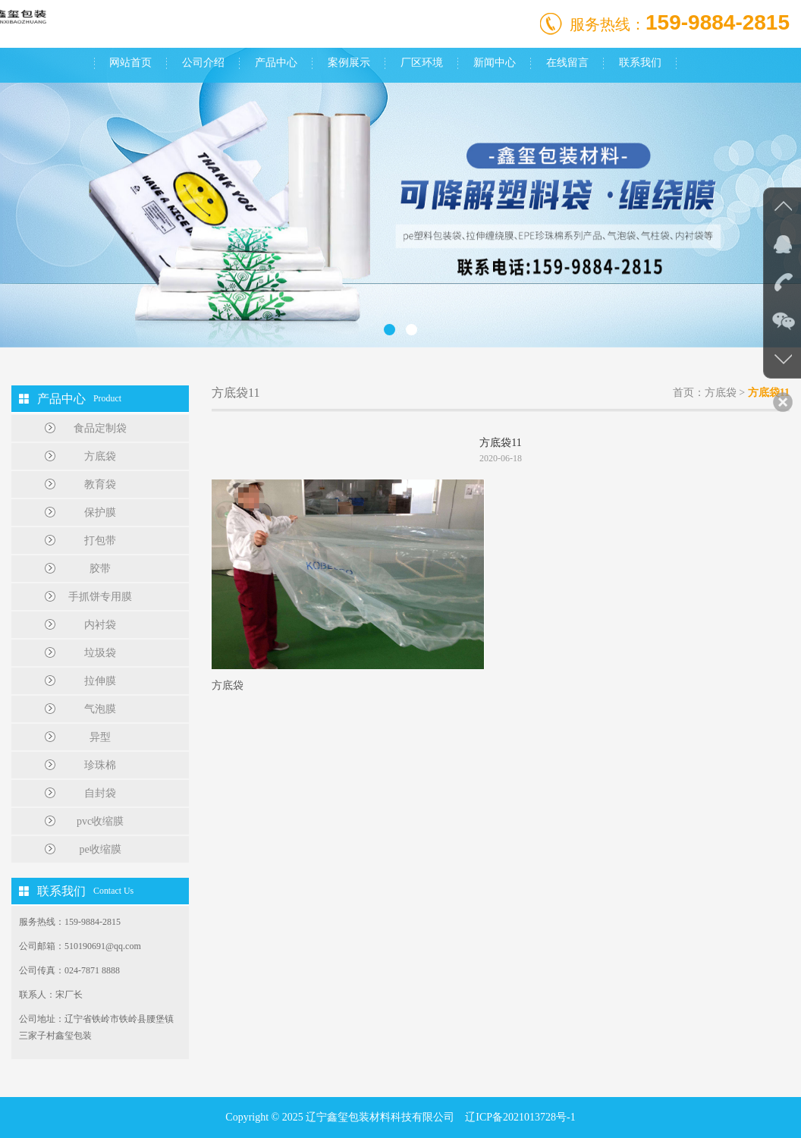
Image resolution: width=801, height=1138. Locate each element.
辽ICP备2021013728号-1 (520, 1117)
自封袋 (100, 793)
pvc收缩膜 (100, 821)
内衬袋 (100, 624)
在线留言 (567, 62)
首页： (689, 392)
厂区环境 (421, 62)
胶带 (100, 568)
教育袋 (100, 484)
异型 (100, 737)
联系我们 (640, 62)
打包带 (100, 540)
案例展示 (349, 62)
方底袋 (100, 456)
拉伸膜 (100, 681)
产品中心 (276, 62)
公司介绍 (203, 62)
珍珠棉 (100, 765)
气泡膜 (100, 709)
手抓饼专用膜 (100, 596)
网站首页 (130, 62)
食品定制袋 (100, 428)
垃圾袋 (100, 653)
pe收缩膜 (100, 849)
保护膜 (100, 512)
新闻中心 (494, 62)
